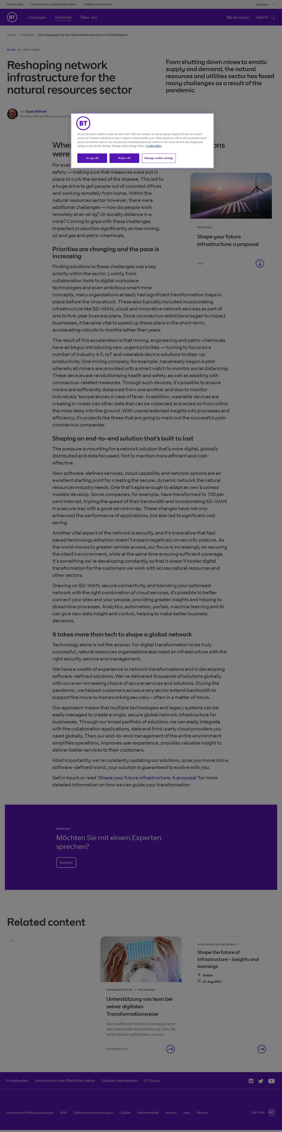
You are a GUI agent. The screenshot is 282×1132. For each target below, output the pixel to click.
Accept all (92, 158)
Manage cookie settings (158, 158)
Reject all (124, 158)
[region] (142, 140)
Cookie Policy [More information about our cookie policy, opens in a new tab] (154, 145)
